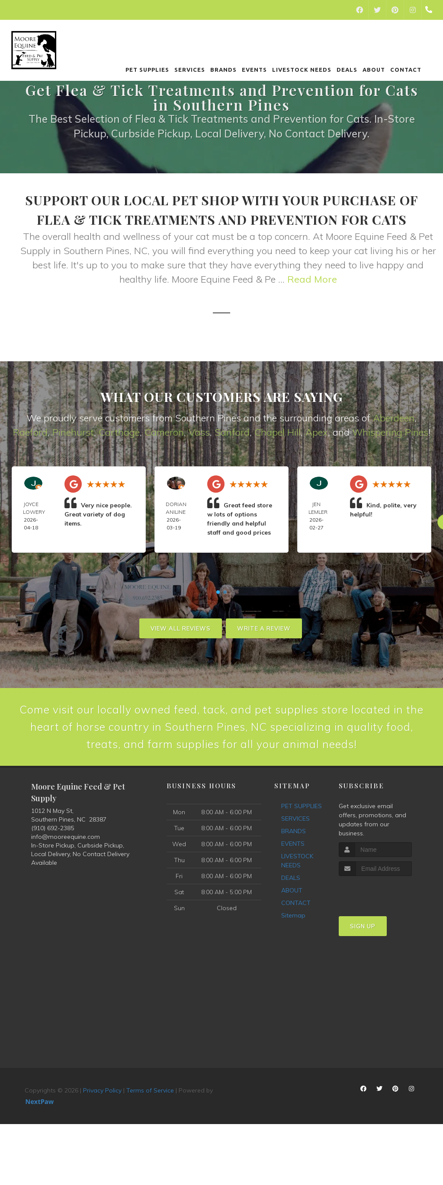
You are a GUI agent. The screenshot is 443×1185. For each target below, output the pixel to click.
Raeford (30, 432)
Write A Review (264, 628)
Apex (316, 432)
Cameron (164, 432)
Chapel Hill (277, 432)
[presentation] (385, 923)
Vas (197, 432)
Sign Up (363, 957)
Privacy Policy (102, 1121)
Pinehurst (73, 432)
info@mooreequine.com (65, 868)
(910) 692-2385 (52, 859)
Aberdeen (393, 418)
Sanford (232, 432)
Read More (312, 279)
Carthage (119, 432)
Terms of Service (150, 1121)
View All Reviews (181, 628)
